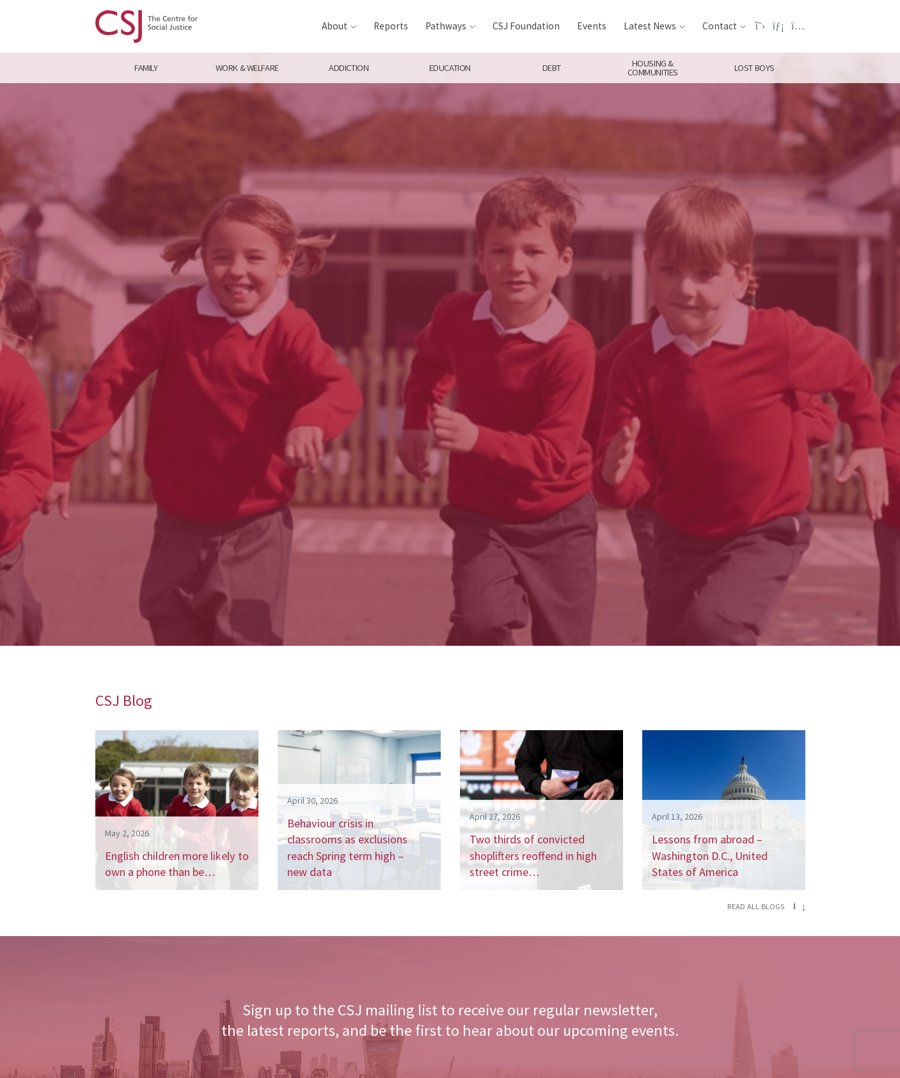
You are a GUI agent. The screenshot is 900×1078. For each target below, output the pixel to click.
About (334, 26)
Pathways (445, 26)
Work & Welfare (247, 68)
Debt (551, 68)
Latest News (650, 26)
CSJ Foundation (526, 26)
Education (450, 68)
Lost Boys (754, 68)
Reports (391, 26)
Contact (719, 26)
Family (145, 68)
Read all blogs (766, 906)
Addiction (348, 68)
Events (591, 26)
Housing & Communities (653, 68)
